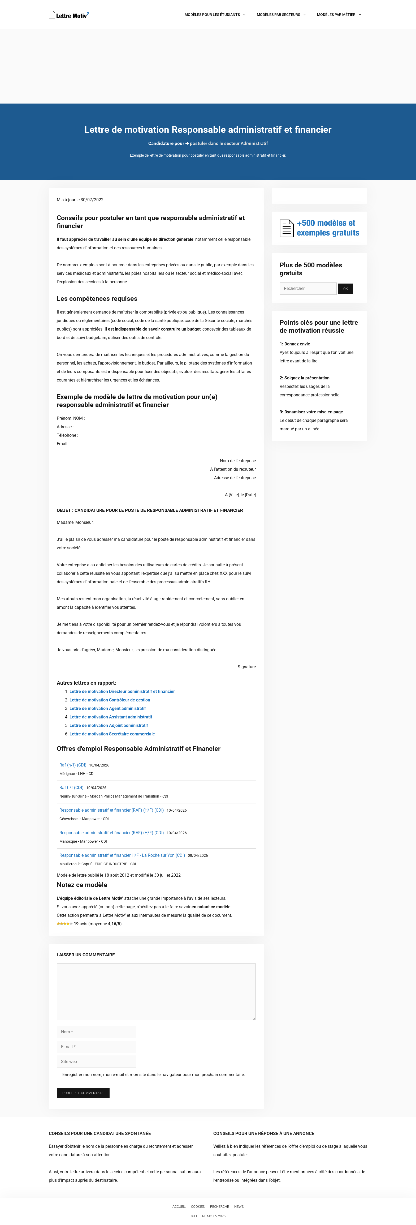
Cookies (198, 1207)
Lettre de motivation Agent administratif (108, 708)
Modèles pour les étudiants (218, 14)
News (239, 1207)
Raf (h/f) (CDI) (72, 765)
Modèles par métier (342, 14)
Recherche (219, 1207)
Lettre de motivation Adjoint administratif (109, 725)
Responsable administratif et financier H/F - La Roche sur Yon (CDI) (122, 855)
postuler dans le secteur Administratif (229, 143)
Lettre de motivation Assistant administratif (111, 716)
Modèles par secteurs (284, 14)
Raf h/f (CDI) (71, 787)
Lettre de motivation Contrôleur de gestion (110, 700)
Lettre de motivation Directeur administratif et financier (122, 691)
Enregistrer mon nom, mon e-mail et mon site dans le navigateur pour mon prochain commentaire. (153, 1074)
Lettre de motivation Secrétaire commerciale (112, 733)
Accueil (179, 1207)
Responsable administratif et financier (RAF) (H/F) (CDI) (111, 810)
